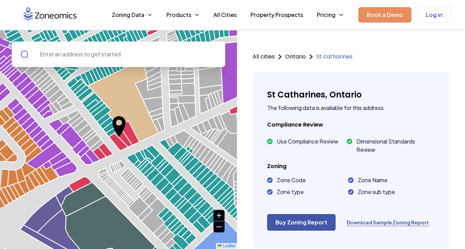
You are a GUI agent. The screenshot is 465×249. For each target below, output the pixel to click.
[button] (385, 15)
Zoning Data (132, 14)
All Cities (225, 14)
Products (183, 14)
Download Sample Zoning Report (388, 222)
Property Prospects (276, 14)
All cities (264, 57)
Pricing (330, 14)
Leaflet (226, 245)
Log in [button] (434, 14)
